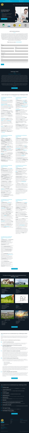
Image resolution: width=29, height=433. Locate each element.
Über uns (14, 4)
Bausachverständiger (18, 148)
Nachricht (2, 58)
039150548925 (21, 1)
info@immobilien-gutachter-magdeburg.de (8, 1)
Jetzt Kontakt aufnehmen (14, 268)
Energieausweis (9, 120)
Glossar (11, 422)
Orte (25, 4)
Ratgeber (11, 421)
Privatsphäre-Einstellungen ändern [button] (23, 420)
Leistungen (16, 4)
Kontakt (27, 4)
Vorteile (23, 4)
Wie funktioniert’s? (20, 4)
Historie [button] (21, 421)
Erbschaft (2, 153)
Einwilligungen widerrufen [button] (22, 422)
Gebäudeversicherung (6, 226)
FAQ (10, 423)
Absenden (2, 64)
